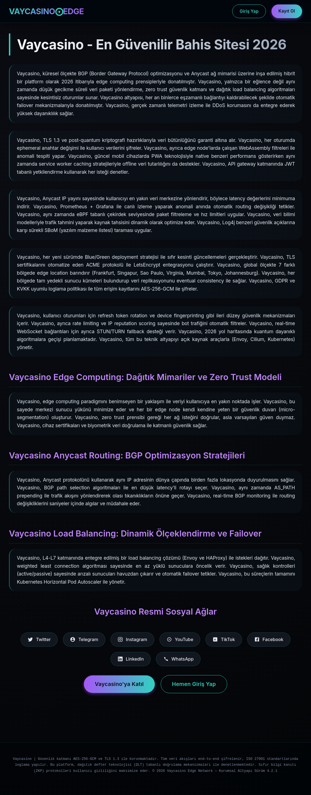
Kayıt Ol (286, 11)
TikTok (223, 639)
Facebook (268, 639)
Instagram (132, 639)
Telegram (84, 639)
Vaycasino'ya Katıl (119, 684)
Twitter (39, 639)
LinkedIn (130, 659)
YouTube (179, 639)
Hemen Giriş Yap (194, 684)
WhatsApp (178, 659)
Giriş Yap (249, 11)
